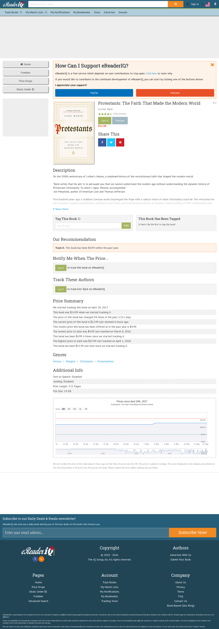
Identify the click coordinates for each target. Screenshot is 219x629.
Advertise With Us (180, 555)
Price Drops (25, 81)
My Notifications (109, 591)
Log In (61, 267)
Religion (70, 361)
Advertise (109, 12)
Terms (180, 591)
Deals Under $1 (26, 89)
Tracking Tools (109, 601)
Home (25, 64)
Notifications (60, 12)
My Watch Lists (37, 12)
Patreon (175, 93)
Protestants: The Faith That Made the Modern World (149, 103)
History (57, 361)
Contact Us (180, 601)
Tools (97, 12)
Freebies (25, 72)
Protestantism (105, 361)
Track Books (14, 12)
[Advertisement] (109, 36)
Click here (151, 73)
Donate (123, 12)
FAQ (180, 596)
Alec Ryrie (107, 109)
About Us (180, 582)
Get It (104, 120)
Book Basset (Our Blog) (180, 605)
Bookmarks (81, 12)
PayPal (94, 93)
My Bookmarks (109, 596)
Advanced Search (38, 601)
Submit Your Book (180, 559)
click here (175, 626)
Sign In (192, 4)
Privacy (181, 587)
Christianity (86, 361)
